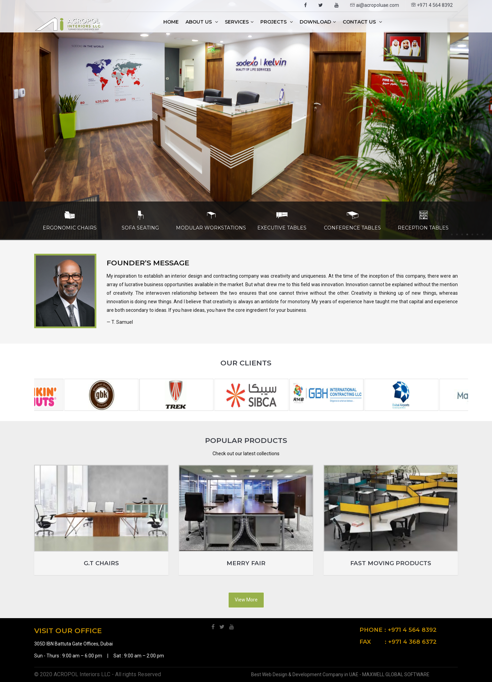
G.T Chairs (101, 563)
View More (246, 599)
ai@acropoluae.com (374, 5)
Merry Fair (246, 563)
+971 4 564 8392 (432, 5)
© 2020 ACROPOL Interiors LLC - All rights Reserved (97, 674)
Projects (276, 22)
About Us (202, 22)
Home (171, 22)
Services (239, 22)
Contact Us (362, 22)
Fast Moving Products (390, 563)
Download (318, 22)
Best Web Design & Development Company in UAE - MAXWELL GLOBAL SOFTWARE (340, 674)
